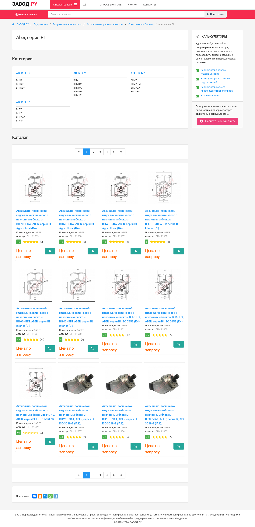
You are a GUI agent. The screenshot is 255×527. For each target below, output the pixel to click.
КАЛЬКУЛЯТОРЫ (211, 36)
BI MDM (77, 84)
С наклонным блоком (141, 24)
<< (79, 151)
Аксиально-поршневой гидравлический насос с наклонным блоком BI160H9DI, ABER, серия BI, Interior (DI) (33, 317)
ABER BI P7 (23, 102)
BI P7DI (20, 113)
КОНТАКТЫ (149, 4)
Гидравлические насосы (67, 24)
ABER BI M (79, 73)
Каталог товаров (65, 4)
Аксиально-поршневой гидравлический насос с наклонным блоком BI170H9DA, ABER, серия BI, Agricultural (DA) (33, 219)
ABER (38, 232)
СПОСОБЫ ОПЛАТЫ (111, 4)
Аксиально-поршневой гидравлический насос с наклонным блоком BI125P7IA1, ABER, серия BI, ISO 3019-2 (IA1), (77, 414)
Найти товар (215, 13)
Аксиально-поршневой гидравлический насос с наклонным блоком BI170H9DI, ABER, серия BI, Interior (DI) (162, 219)
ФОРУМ (132, 4)
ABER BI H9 (23, 73)
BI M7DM (136, 84)
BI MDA (77, 87)
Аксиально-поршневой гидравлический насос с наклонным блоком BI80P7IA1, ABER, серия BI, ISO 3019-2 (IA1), (164, 414)
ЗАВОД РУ (20, 24)
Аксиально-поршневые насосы (105, 24)
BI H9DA (20, 87)
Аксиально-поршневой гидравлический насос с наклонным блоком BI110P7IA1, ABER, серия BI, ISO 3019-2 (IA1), (120, 414)
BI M (75, 80)
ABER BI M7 (138, 73)
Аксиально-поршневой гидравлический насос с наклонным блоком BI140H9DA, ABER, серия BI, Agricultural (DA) (119, 219)
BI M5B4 (77, 91)
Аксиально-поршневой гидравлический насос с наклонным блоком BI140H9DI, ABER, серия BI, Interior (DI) (76, 317)
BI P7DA (20, 116)
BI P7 (19, 109)
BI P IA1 (20, 120)
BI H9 (19, 80)
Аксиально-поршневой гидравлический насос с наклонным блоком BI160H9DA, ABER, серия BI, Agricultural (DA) (76, 219)
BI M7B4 (135, 91)
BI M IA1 (77, 95)
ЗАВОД (24, 4)
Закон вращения (210, 95)
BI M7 (134, 80)
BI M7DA (135, 87)
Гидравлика (41, 24)
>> (121, 151)
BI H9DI (20, 84)
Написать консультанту (217, 121)
